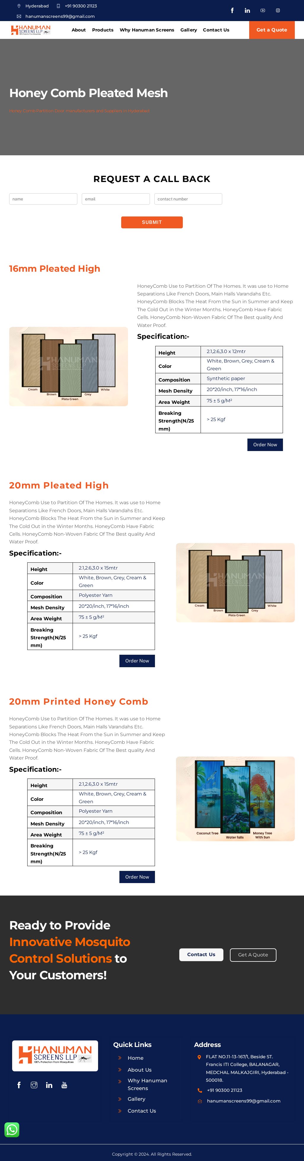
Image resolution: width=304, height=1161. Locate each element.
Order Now (265, 444)
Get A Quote (253, 953)
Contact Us (216, 30)
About (79, 30)
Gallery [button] (188, 30)
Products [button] (103, 30)
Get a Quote (272, 30)
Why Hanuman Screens (147, 30)
